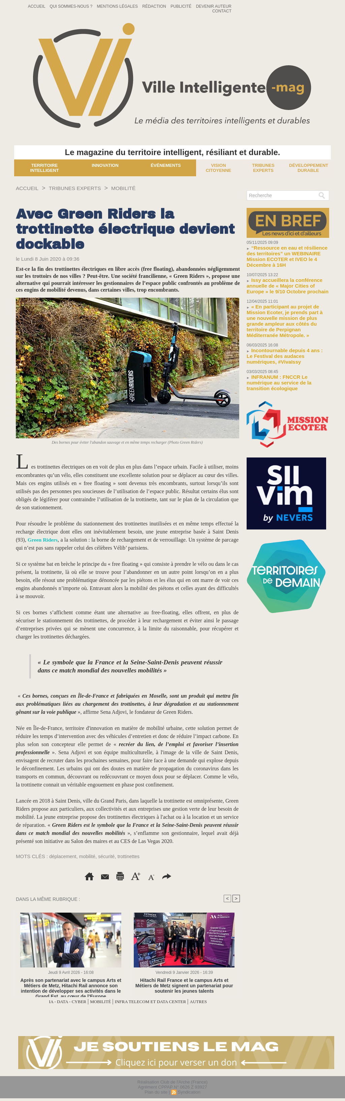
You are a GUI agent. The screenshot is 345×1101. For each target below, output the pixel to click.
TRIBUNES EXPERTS (82, 188)
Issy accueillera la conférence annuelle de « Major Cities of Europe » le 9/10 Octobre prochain (286, 277)
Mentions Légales (118, 6)
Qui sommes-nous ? (72, 6)
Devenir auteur (213, 6)
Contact (221, 11)
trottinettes (133, 856)
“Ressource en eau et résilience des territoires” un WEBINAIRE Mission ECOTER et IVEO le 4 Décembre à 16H (286, 252)
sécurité (110, 856)
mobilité (89, 856)
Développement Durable (308, 168)
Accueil (37, 6)
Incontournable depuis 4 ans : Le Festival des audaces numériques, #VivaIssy (283, 336)
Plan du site (156, 1092)
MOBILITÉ (137, 188)
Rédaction (154, 6)
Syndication (189, 1092)
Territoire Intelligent (44, 168)
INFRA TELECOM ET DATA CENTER (155, 1001)
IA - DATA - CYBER (55, 1001)
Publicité (181, 6)
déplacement (63, 856)
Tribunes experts (263, 168)
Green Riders (43, 540)
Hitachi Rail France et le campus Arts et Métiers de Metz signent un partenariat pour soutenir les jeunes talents (184, 985)
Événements (166, 165)
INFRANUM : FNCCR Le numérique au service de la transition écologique (286, 358)
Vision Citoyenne (218, 168)
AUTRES (212, 1001)
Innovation (105, 165)
